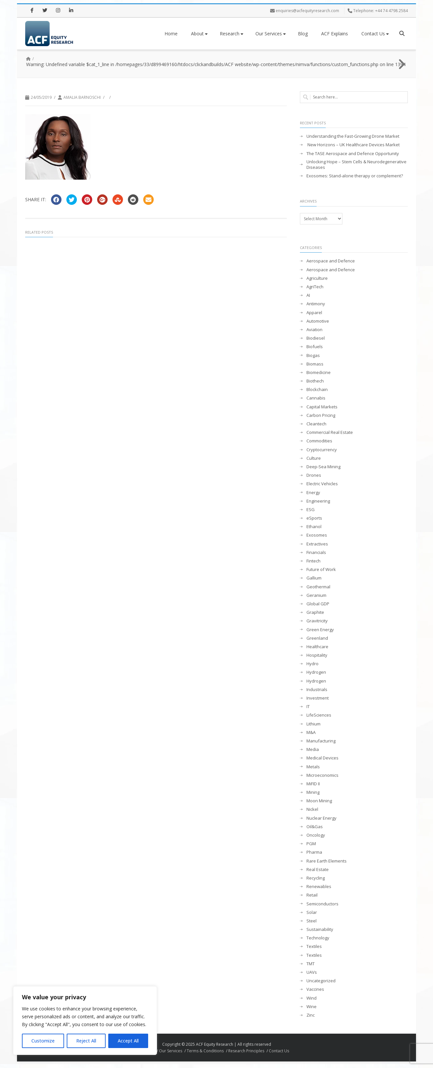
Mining (313, 792)
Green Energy (320, 629)
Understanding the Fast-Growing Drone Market (352, 136)
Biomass (314, 364)
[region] (85, 1020)
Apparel (314, 312)
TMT (310, 964)
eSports (314, 518)
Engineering (318, 501)
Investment (317, 698)
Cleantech (316, 424)
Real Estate (317, 869)
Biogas (313, 355)
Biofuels (314, 346)
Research (231, 33)
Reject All (86, 1041)
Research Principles (246, 1051)
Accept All (128, 1041)
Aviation (314, 329)
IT (308, 706)
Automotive (317, 321)
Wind (311, 998)
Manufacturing (321, 741)
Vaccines (315, 989)
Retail (312, 895)
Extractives (317, 544)
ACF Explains (334, 33)
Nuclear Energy (321, 818)
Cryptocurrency (321, 450)
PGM (311, 843)
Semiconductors (322, 904)
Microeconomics (322, 775)
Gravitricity (317, 621)
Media (312, 749)
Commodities (319, 441)
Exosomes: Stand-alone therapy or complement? (354, 176)
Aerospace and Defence (330, 261)
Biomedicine (318, 372)
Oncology (315, 835)
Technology (317, 938)
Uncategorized (321, 981)
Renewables (318, 886)
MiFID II (313, 784)
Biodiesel (315, 338)
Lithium (313, 724)
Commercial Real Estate (329, 432)
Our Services (270, 33)
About (199, 33)
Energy (313, 492)
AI (308, 295)
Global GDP (317, 604)
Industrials (316, 689)
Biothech (315, 381)
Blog (303, 33)
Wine (311, 1006)
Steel (311, 921)
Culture (313, 458)
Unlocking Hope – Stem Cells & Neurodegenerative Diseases (356, 164)
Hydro (312, 664)
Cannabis (315, 398)
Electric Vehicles (322, 484)
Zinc (310, 1015)
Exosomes (316, 535)
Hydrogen (316, 672)
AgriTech (314, 287)
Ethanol (313, 526)
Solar (311, 912)
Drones (313, 475)
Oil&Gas (314, 826)
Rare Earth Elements (326, 861)
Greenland (317, 638)
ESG (310, 509)
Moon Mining (319, 801)
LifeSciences (318, 715)
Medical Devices (322, 758)
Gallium (313, 578)
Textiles (314, 946)
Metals (313, 767)
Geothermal (318, 587)
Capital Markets (322, 407)
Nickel (312, 809)
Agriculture (317, 278)
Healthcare (317, 647)
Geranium (316, 595)
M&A (311, 732)
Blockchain (317, 389)
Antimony (315, 304)
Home (171, 33)
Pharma (314, 852)
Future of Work (321, 569)
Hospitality (316, 655)
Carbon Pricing (320, 415)
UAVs (311, 972)
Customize (43, 1041)
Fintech (313, 561)
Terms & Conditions (205, 1051)
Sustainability (319, 929)
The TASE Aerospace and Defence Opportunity (352, 153)
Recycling (315, 878)
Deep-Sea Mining (323, 467)
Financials (316, 552)
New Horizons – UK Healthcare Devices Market (353, 145)
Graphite (315, 612)
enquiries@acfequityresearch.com (307, 10)
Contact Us (375, 33)
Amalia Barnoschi (82, 97)
